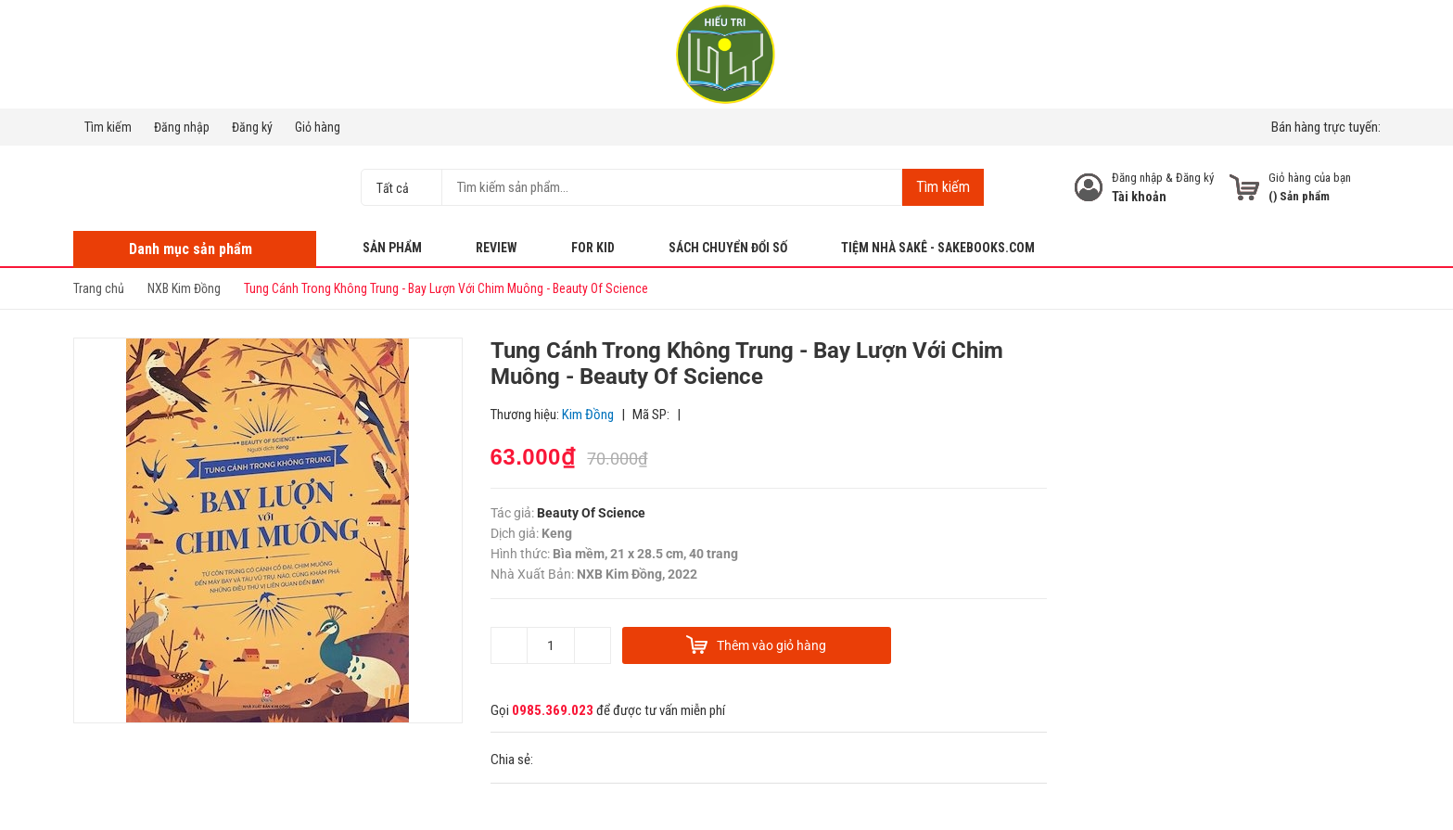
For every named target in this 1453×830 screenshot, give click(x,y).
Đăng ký (252, 127)
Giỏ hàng (317, 127)
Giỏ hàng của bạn (1309, 178)
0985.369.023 (552, 710)
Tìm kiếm (108, 127)
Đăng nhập (182, 127)
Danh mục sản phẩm (190, 249)
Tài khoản (1139, 196)
